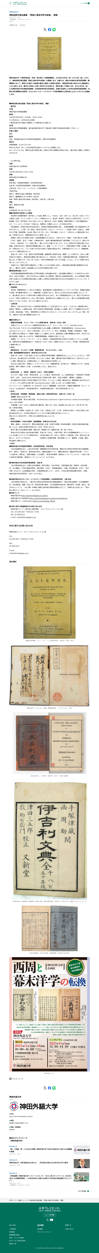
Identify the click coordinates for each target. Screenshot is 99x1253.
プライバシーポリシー (44, 1232)
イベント (22, 25)
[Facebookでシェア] (49, 29)
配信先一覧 (12, 1244)
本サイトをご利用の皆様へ (17, 1241)
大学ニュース (13, 25)
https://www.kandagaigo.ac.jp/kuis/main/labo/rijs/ (48, 498)
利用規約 (12, 1232)
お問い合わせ (69, 1229)
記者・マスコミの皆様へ (17, 1238)
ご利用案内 (12, 1229)
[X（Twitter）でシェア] (45, 29)
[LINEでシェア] (54, 29)
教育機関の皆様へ (15, 1235)
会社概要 (40, 1229)
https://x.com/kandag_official (44, 501)
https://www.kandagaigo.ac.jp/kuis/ (34, 495)
